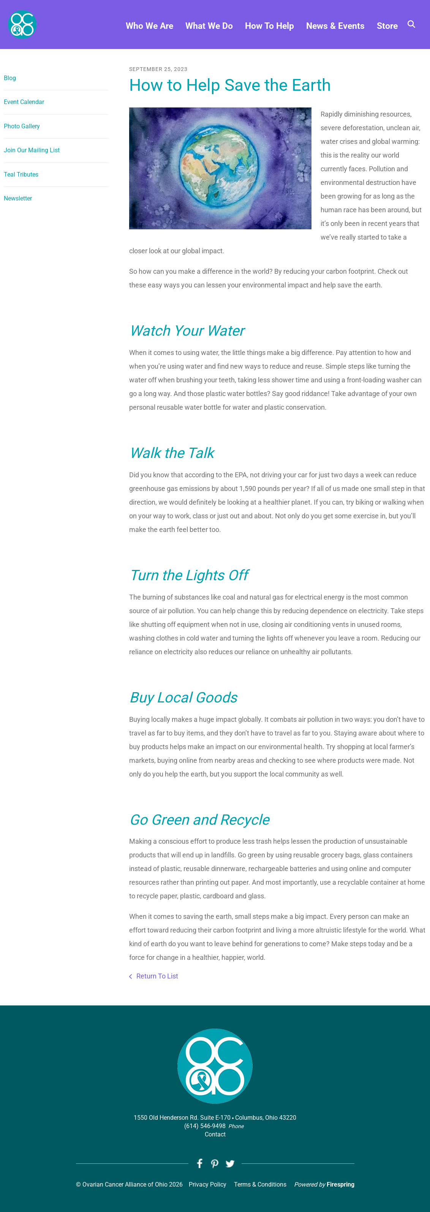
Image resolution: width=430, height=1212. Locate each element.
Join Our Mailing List (32, 150)
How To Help (269, 27)
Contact (215, 1134)
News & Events (335, 27)
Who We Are (149, 27)
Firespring (340, 1184)
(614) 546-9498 (205, 1126)
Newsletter (18, 198)
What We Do (209, 27)
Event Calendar (24, 102)
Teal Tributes (21, 174)
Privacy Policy (207, 1184)
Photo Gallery (22, 126)
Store (387, 27)
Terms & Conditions (260, 1184)
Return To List (156, 976)
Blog (10, 78)
